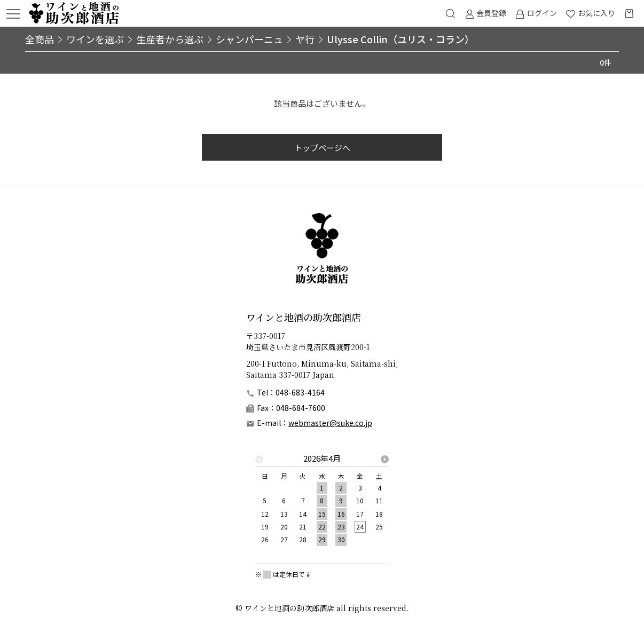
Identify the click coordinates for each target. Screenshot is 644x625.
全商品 (39, 39)
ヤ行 (305, 39)
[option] (322, 502)
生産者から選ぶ (169, 39)
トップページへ (322, 147)
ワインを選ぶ (95, 39)
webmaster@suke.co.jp (330, 422)
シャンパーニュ (249, 39)
